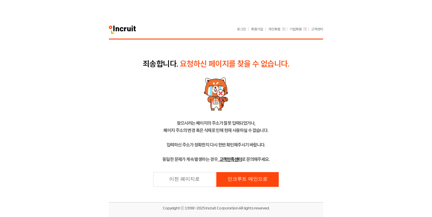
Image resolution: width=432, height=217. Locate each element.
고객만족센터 (230, 159)
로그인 (241, 29)
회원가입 (257, 29)
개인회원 (274, 29)
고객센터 (317, 29)
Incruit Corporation (221, 208)
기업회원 (296, 29)
